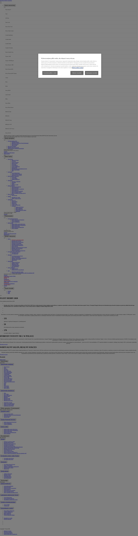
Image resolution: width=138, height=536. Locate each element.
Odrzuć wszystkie (77, 72)
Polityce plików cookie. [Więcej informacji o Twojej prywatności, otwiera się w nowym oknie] (77, 67)
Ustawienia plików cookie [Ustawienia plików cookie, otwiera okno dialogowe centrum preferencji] (50, 72)
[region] (69, 66)
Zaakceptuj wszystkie (91, 72)
